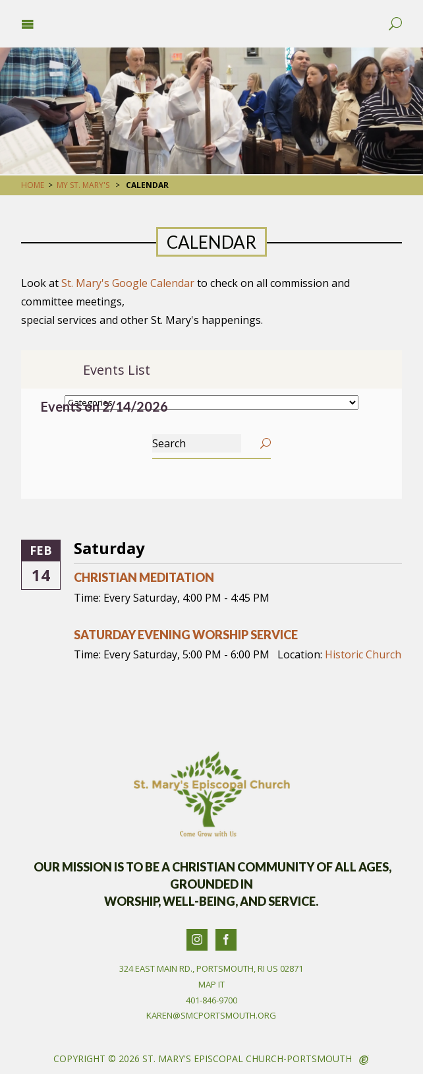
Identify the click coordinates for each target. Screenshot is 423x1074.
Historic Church (363, 654)
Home (32, 185)
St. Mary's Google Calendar (127, 283)
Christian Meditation (144, 577)
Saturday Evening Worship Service (186, 634)
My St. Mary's (83, 185)
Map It (211, 984)
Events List (116, 370)
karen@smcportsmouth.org (211, 1015)
